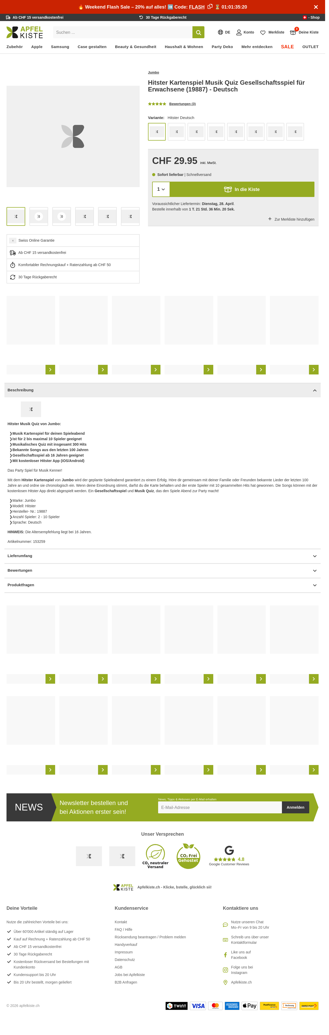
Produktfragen (163, 585)
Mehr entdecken (256, 46)
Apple (37, 46)
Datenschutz (125, 960)
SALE (287, 46)
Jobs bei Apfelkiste (130, 975)
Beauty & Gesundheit (135, 46)
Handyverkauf (126, 944)
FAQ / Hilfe (123, 929)
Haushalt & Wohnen (184, 46)
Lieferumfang (163, 556)
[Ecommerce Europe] (122, 856)
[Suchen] (198, 32)
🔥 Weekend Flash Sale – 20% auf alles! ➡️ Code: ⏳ (162, 7)
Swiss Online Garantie (36, 240)
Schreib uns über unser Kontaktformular (250, 940)
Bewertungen (163, 570)
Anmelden (296, 807)
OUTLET (310, 46)
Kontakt (121, 922)
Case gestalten (92, 46)
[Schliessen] (316, 7)
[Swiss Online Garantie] (89, 856)
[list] (73, 136)
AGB (118, 967)
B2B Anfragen (126, 982)
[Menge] (161, 189)
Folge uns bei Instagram (242, 970)
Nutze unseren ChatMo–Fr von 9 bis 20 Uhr (250, 924)
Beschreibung (163, 390)
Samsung (60, 46)
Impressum (124, 952)
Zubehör (15, 46)
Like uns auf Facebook (241, 955)
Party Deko (222, 46)
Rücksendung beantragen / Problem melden (150, 937)
